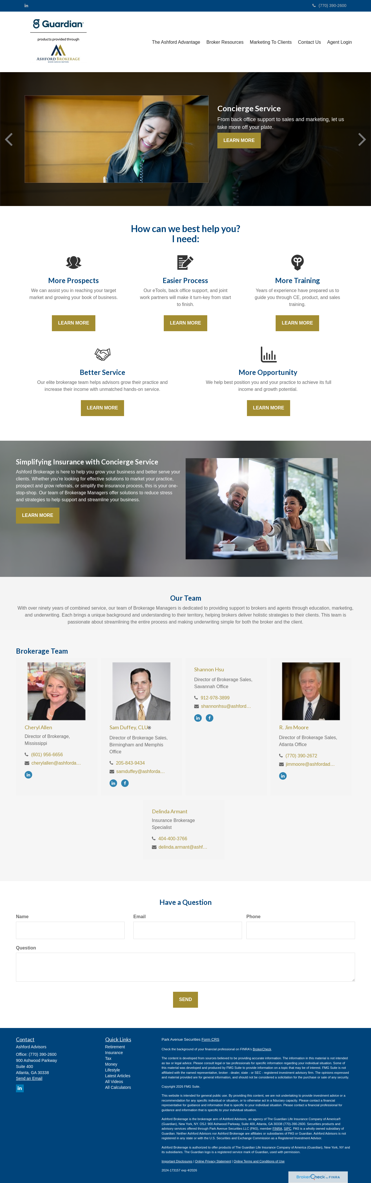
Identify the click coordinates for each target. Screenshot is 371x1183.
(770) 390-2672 (301, 755)
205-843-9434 (130, 763)
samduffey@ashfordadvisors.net (141, 771)
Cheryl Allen (38, 727)
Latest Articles (117, 1075)
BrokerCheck (262, 1049)
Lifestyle (112, 1070)
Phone (253, 916)
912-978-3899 (215, 697)
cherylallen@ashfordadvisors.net (56, 763)
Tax (108, 1058)
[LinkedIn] (26, 5)
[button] (178, 42)
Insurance (114, 1052)
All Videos (114, 1081)
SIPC (287, 1128)
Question (26, 947)
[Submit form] (185, 1000)
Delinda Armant (170, 811)
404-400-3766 (172, 838)
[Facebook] (126, 783)
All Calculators (118, 1087)
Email (139, 916)
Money (111, 1064)
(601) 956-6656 (47, 754)
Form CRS (210, 1039)
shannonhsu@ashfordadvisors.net (226, 706)
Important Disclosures (177, 1161)
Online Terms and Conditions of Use (259, 1161)
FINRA (277, 1128)
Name (22, 916)
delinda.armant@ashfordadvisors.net (184, 847)
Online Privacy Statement (213, 1161)
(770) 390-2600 (329, 5)
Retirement (115, 1047)
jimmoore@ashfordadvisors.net (311, 764)
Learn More (239, 140)
